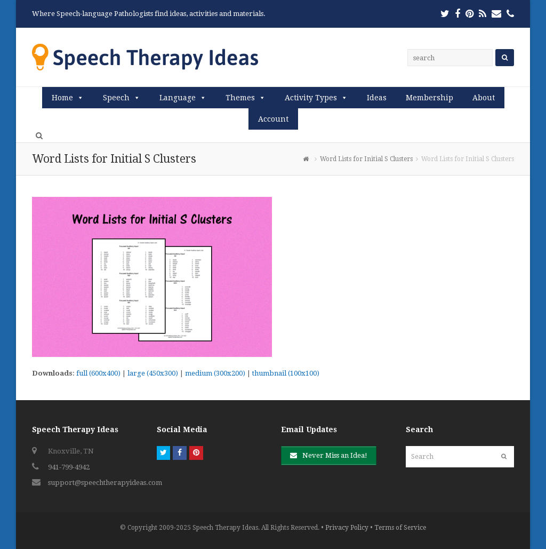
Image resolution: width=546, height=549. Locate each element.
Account (273, 119)
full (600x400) (98, 373)
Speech (116, 97)
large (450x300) (152, 373)
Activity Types (311, 97)
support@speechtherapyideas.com (105, 483)
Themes (240, 97)
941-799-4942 (69, 467)
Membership (429, 97)
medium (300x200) (215, 373)
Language (177, 97)
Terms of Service (400, 527)
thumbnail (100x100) (285, 373)
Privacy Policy (346, 527)
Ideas (377, 97)
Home (62, 97)
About (483, 97)
